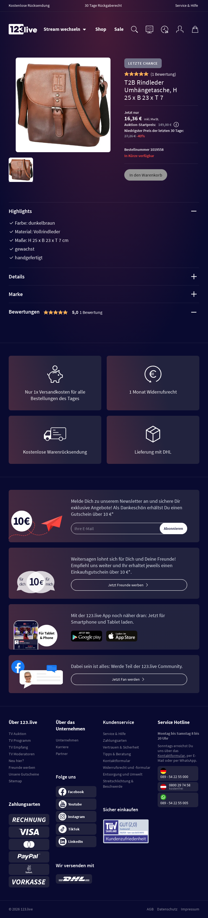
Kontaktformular (116, 760)
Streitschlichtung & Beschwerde (118, 784)
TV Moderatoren (22, 753)
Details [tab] (103, 276)
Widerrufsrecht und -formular (126, 767)
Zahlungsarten (115, 740)
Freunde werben (22, 767)
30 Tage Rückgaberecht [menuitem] (103, 5)
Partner (62, 753)
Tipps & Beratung (117, 753)
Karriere (62, 746)
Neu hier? (16, 760)
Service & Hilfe (114, 733)
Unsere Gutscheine (24, 774)
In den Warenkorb (145, 175)
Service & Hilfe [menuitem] (186, 5)
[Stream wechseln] (65, 29)
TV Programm (20, 740)
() (163, 74)
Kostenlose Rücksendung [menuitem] (29, 5)
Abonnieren (173, 528)
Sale (118, 29)
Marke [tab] (103, 294)
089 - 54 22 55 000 (174, 776)
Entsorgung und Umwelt (122, 774)
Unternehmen (67, 740)
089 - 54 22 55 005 (174, 802)
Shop (100, 29)
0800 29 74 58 (179, 785)
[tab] (104, 312)
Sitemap (15, 781)
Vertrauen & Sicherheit (121, 747)
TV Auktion (17, 733)
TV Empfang (18, 747)
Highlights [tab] (103, 211)
